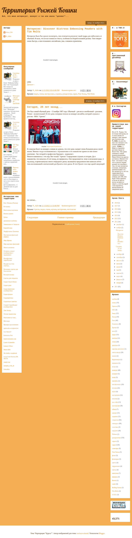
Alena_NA (9, 32)
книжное (115, 363)
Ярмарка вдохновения (11, 325)
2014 (116, 215)
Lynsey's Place (8, 346)
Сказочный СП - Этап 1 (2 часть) (16, 125)
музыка (54, 209)
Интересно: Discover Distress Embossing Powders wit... (119, 236)
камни (114, 356)
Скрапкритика (8, 298)
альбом (114, 299)
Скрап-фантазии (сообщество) (9, 290)
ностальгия (71, 209)
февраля (119, 279)
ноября (118, 227)
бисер (114, 317)
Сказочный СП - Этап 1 (16, 75)
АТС (113, 310)
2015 (116, 212)
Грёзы (5, 217)
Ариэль (37, 209)
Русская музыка (9, 275)
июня (118, 267)
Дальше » (30, 84)
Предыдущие (99, 217)
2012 (116, 222)
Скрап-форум (8, 294)
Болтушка (7, 206)
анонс (114, 302)
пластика (115, 427)
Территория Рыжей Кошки (39, 10)
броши (114, 327)
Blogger (101, 533)
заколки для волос (118, 349)
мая (117, 270)
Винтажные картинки (11, 210)
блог (113, 320)
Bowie (114, 480)
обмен (114, 409)
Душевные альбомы (10, 221)
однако (114, 413)
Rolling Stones (116, 487)
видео (36, 94)
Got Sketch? (7, 332)
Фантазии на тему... (10, 317)
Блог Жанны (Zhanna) (11, 203)
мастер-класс (49, 94)
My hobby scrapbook (10, 353)
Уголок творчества (10, 314)
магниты (115, 381)
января (118, 283)
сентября (119, 257)
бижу (114, 313)
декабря (119, 224)
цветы (114, 463)
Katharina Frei (8, 335)
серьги (114, 441)
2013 (116, 218)
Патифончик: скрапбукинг (8, 259)
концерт (114, 374)
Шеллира (7, 321)
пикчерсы (115, 423)
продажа (115, 431)
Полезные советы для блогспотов (11, 270)
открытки (115, 420)
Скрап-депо (7, 285)
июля (118, 264)
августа (119, 260)
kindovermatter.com (10, 339)
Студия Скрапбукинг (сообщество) (10, 306)
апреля (118, 273)
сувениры (115, 448)
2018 (116, 203)
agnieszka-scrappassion (11, 328)
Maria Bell (7, 349)
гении (41, 94)
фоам (114, 455)
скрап (75, 94)
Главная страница (65, 217)
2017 (116, 206)
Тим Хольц (82, 94)
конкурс (114, 370)
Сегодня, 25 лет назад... (45, 107)
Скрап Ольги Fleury (10, 282)
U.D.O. (114, 495)
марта (118, 276)
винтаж (114, 338)
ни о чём (115, 402)
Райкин (114, 434)
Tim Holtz (91, 94)
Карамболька (8, 228)
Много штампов (9, 247)
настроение (61, 209)
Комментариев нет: (69, 90)
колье (114, 367)
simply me (7, 362)
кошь (113, 377)
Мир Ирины (8, 240)
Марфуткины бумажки (11, 231)
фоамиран (115, 459)
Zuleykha (7, 369)
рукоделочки (67, 94)
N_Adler (8, 36)
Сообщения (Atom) (72, 224)
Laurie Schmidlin (9, 342)
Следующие (32, 217)
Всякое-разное (8, 213)
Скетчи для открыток (11, 278)
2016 (116, 209)
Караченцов (116, 359)
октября (119, 254)
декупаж (115, 345)
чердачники (116, 466)
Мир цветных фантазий (11, 244)
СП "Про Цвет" (16, 146)
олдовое (58, 94)
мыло (114, 391)
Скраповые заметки (10, 301)
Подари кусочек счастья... (9, 265)
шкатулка (115, 473)
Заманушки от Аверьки (11, 224)
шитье (114, 470)
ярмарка (114, 477)
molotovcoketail (82, 533)
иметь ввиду (116, 352)
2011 (116, 287)
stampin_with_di (9, 366)
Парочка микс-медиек (15, 169)
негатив (114, 399)
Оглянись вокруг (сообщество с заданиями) (9, 253)
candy (114, 484)
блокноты (115, 324)
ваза (113, 331)
